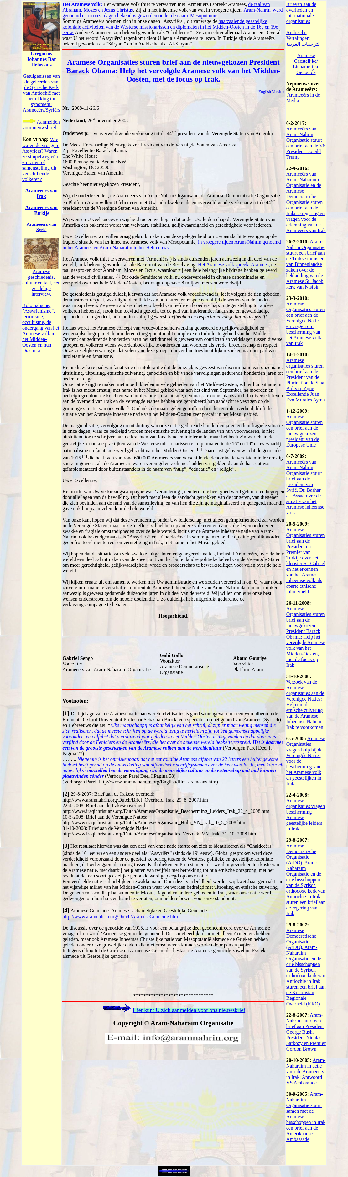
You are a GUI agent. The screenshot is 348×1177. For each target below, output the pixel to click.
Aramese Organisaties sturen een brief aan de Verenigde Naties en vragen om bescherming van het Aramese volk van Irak (305, 323)
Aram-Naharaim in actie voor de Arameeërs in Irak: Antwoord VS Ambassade (306, 1071)
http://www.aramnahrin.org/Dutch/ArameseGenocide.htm (120, 916)
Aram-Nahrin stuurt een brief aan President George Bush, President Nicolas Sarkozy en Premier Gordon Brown (306, 1032)
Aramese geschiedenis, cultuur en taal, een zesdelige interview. (41, 283)
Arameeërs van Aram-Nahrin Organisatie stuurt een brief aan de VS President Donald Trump (306, 143)
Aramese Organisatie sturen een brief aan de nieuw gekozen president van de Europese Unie (304, 431)
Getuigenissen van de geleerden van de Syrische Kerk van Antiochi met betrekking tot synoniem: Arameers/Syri (41, 93)
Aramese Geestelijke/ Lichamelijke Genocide (306, 64)
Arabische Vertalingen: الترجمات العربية (303, 38)
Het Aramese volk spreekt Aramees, (234, 264)
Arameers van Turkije (41, 210)
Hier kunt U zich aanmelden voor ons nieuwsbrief (189, 1010)
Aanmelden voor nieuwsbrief (41, 124)
